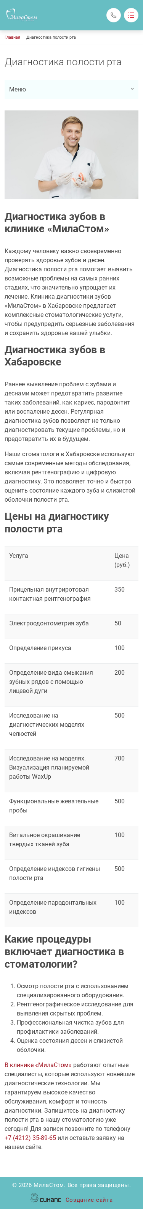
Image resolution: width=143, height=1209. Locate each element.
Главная (12, 37)
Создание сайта (89, 1200)
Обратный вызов (113, 15)
